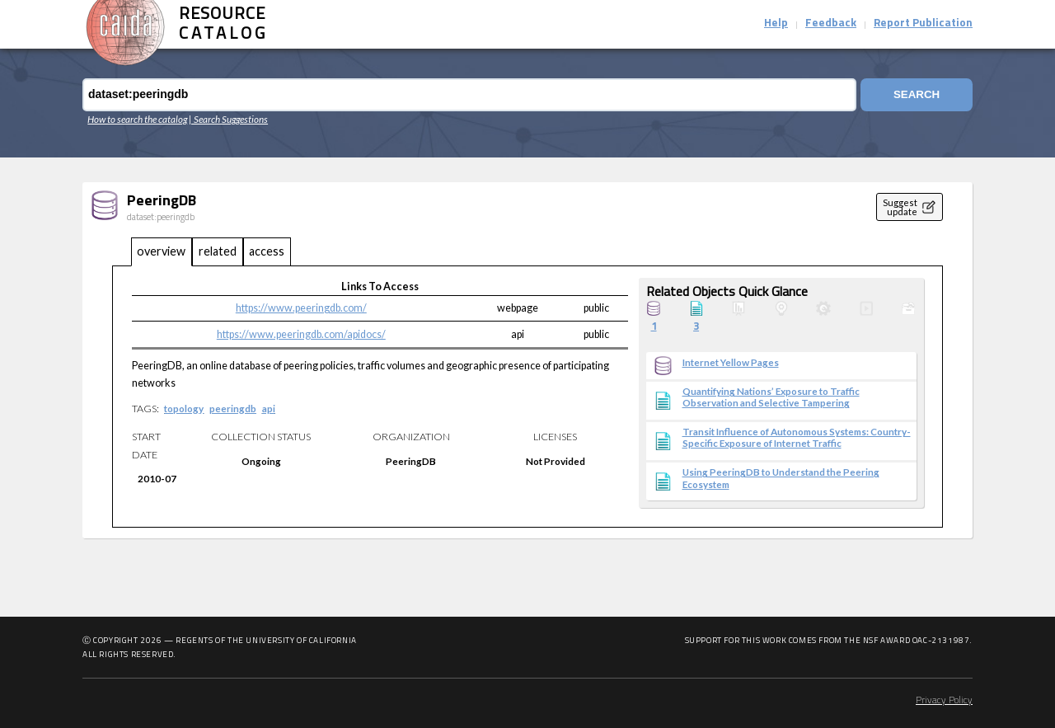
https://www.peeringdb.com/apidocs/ (301, 334)
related (218, 251)
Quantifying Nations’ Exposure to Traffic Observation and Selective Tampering (771, 396)
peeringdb (232, 408)
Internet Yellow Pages (730, 362)
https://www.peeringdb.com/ (301, 308)
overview (161, 251)
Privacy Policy (944, 701)
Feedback (830, 23)
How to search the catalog (137, 118)
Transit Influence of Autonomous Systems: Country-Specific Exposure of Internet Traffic (796, 437)
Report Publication (923, 23)
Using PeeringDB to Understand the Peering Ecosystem (780, 477)
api (268, 408)
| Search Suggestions (228, 118)
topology (184, 408)
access (266, 251)
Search (916, 94)
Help (776, 23)
